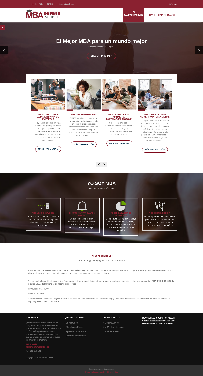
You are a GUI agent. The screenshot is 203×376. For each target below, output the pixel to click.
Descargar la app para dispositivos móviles (101, 372)
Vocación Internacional (76, 335)
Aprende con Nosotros (76, 331)
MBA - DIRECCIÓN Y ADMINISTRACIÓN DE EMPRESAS (48, 116)
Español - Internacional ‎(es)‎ (162, 15)
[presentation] (99, 164)
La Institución (72, 322)
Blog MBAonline (112, 322)
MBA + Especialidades (114, 327)
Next (199, 50)
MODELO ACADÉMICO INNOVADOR (120, 214)
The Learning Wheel (43, 213)
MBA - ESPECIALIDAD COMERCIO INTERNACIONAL (154, 115)
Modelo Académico (74, 327)
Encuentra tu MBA (101, 56)
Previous (4, 50)
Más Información (48, 149)
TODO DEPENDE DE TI (159, 213)
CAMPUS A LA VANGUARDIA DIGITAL (82, 214)
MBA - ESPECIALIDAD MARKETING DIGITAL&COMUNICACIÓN (119, 116)
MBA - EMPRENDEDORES (84, 114)
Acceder (174, 4)
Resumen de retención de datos (101, 369)
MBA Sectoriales (112, 331)
